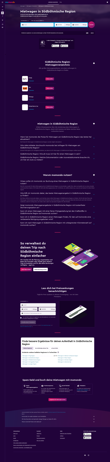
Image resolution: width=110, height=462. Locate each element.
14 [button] (45, 45)
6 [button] (78, 38)
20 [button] (42, 49)
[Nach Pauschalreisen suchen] (2, 16)
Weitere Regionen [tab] (27, 348)
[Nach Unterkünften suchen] (2, 9)
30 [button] (52, 52)
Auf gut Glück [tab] (54, 348)
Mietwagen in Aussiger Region (29, 364)
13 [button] (42, 45)
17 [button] (31, 49)
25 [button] (35, 52)
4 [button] (71, 38)
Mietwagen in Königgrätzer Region (30, 361)
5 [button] (38, 42)
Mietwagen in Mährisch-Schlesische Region (68, 355)
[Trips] (2, 20)
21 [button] (45, 49)
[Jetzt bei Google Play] (87, 435)
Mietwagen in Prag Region (28, 355)
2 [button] (52, 38)
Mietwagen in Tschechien (32, 6)
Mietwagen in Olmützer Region (65, 359)
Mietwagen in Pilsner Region (64, 357)
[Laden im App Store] (87, 439)
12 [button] (38, 45)
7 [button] (45, 42)
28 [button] (45, 52)
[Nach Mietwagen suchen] (2, 12)
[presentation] (58, 352)
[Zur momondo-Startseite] (10, 2)
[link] (49, 78)
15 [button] (49, 45)
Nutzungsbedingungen (46, 325)
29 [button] (49, 52)
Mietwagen (22, 6)
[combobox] (24, 20)
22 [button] (49, 49)
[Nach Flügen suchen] (2, 6)
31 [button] (31, 56)
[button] (2, 2)
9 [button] (52, 42)
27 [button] (42, 52)
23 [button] (52, 49)
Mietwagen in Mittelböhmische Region (31, 359)
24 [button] (31, 52)
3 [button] (31, 42)
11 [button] (71, 42)
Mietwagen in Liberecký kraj (64, 361)
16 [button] (52, 45)
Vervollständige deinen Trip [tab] (41, 348)
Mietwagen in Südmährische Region (30, 357)
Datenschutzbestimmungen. (26, 326)
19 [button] (38, 49)
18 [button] (35, 49)
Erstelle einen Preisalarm (82, 390)
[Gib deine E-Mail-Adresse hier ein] (39, 313)
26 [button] (38, 52)
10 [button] (31, 45)
